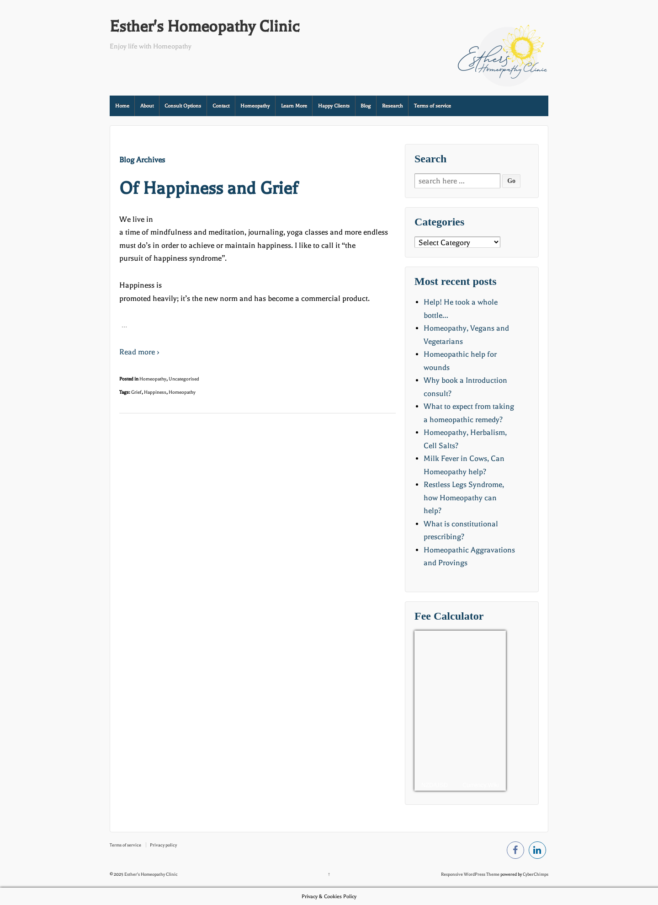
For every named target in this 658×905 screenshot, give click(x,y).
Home (122, 106)
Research (392, 106)
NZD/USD (434, 785)
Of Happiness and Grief (208, 188)
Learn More (294, 106)
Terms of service (432, 106)
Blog (366, 106)
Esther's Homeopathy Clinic (204, 26)
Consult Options (182, 106)
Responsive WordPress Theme (470, 874)
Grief (136, 392)
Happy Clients (334, 106)
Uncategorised (184, 379)
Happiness (155, 392)
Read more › (139, 352)
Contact (220, 106)
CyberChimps (535, 874)
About (147, 106)
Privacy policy (163, 844)
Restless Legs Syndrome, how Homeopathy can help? (464, 497)
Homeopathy (255, 106)
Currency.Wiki (480, 785)
